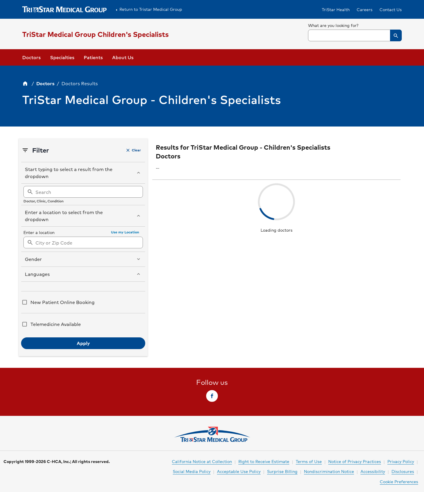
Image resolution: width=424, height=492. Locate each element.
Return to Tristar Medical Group (148, 9)
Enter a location (38, 232)
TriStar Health (336, 9)
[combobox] (355, 35)
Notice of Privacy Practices (354, 461)
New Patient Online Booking (62, 302)
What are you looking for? (333, 25)
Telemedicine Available (55, 324)
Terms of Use (309, 461)
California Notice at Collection (202, 461)
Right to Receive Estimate (263, 461)
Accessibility (372, 471)
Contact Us (390, 9)
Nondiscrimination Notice (329, 471)
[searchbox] (355, 31)
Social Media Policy (192, 471)
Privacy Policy (400, 461)
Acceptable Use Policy (239, 471)
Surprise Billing (282, 471)
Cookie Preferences (399, 481)
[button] (396, 35)
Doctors (31, 57)
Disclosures (402, 471)
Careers (364, 9)
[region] (83, 194)
